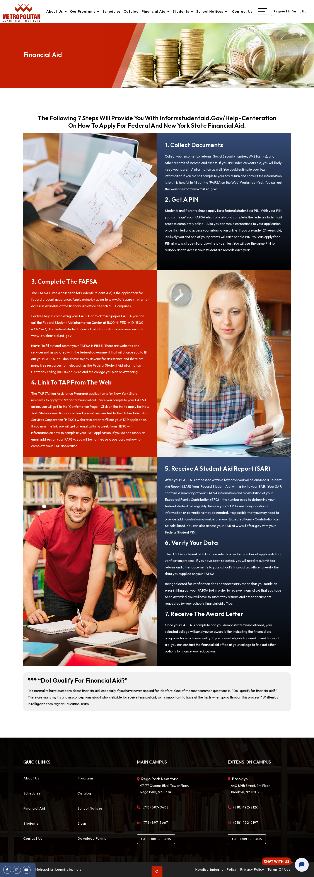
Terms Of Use (279, 869)
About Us (56, 11)
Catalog (130, 11)
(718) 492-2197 (244, 822)
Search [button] (157, 871)
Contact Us (242, 11)
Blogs (82, 823)
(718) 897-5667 (154, 822)
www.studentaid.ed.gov (51, 335)
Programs (85, 778)
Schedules (111, 11)
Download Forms (91, 838)
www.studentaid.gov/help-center (203, 243)
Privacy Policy (252, 869)
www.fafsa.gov (204, 189)
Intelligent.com (40, 704)
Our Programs (84, 11)
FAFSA (141, 400)
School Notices (211, 11)
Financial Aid (155, 11)
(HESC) (70, 419)
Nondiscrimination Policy (216, 869)
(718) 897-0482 (154, 807)
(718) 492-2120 (245, 807)
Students (182, 11)
